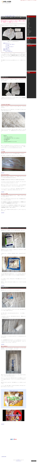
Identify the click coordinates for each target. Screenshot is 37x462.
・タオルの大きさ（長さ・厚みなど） (10, 44)
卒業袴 (28, 26)
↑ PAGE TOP (2, 149)
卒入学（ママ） (29, 27)
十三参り (28, 22)
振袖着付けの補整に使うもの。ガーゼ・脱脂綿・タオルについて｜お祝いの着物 (28, 0)
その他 (28, 33)
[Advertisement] (18, 9)
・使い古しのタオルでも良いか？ (9, 46)
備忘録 (28, 34)
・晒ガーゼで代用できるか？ (9, 51)
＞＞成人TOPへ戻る (3, 456)
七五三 (28, 21)
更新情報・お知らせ (29, 39)
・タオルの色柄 (7, 45)
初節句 (28, 20)
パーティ (28, 28)
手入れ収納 (28, 32)
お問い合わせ (29, 43)
